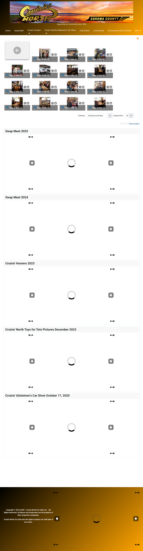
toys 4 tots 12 (43, 108)
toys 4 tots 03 (15, 75)
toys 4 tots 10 (98, 91)
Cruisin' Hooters (34, 30)
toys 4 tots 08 (43, 91)
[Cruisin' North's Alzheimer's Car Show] (46, 33)
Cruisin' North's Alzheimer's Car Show (60, 30)
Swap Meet (19, 31)
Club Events (85, 31)
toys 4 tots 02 (98, 59)
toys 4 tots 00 (43, 59)
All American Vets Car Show (119, 31)
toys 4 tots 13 (71, 108)
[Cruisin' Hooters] (29, 33)
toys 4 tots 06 (98, 75)
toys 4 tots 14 (98, 108)
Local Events (98, 31)
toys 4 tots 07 (15, 91)
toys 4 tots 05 (71, 75)
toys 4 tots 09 (71, 91)
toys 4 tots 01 (71, 59)
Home (7, 31)
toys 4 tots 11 (15, 108)
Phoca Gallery (134, 124)
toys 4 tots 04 (43, 75)
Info (136, 31)
